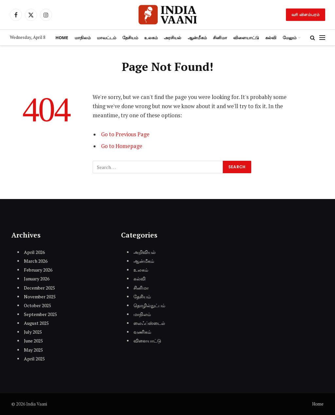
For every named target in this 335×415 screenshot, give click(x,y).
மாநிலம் (83, 38)
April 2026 (34, 252)
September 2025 (40, 314)
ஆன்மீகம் (197, 38)
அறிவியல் (144, 252)
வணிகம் (142, 332)
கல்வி (270, 38)
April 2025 (34, 359)
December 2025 (39, 288)
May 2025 (33, 350)
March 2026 (35, 261)
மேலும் (289, 38)
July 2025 (33, 332)
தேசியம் (130, 38)
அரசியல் (172, 38)
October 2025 (37, 305)
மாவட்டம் (106, 38)
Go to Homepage (122, 146)
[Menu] (322, 37)
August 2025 (36, 323)
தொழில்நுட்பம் (149, 305)
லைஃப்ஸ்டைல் (149, 323)
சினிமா (220, 38)
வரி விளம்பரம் (305, 14)
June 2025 (33, 341)
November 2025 (40, 296)
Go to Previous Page (125, 134)
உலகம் (151, 38)
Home (61, 38)
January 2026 (36, 278)
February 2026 (38, 270)
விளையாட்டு (246, 38)
